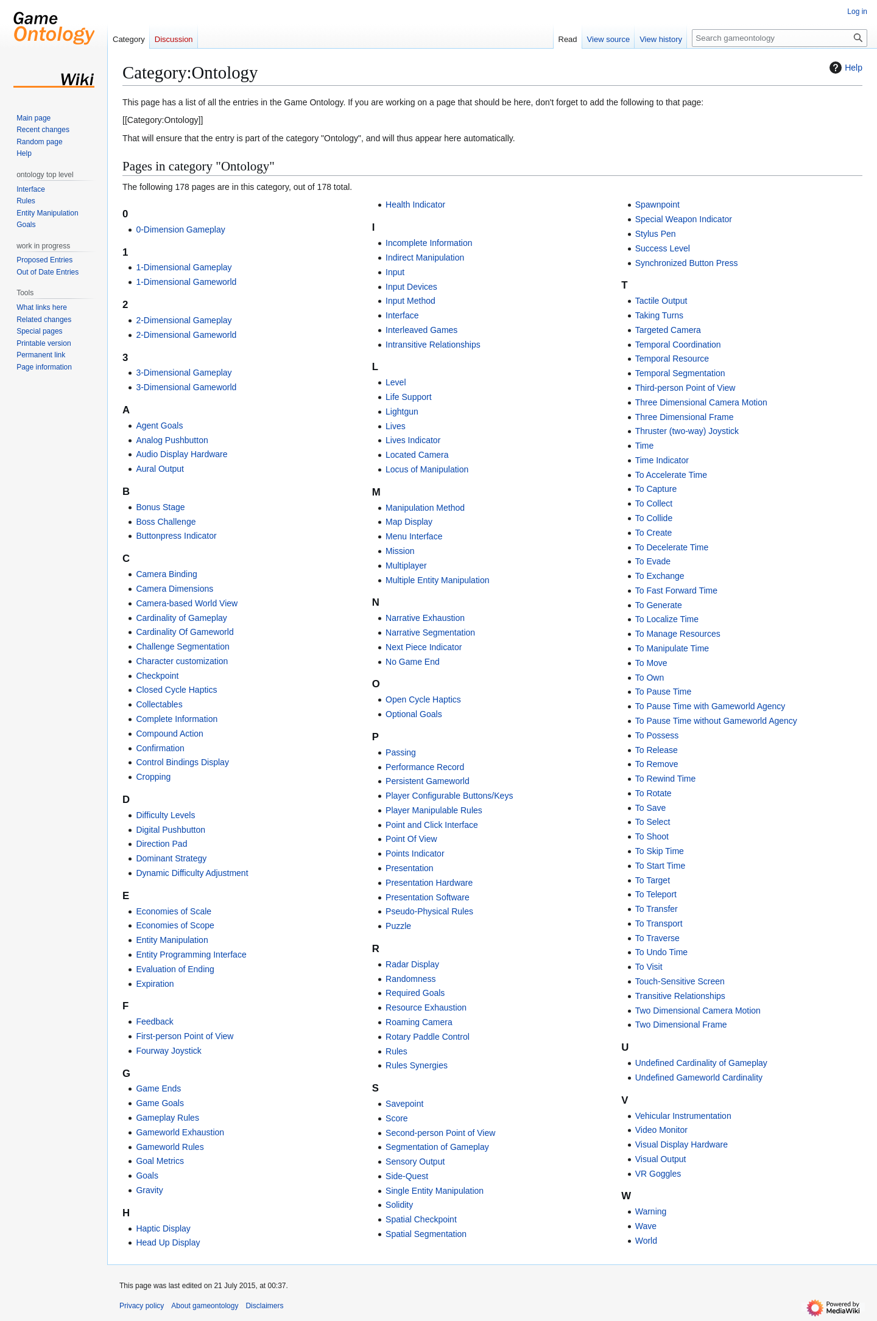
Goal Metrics (160, 1161)
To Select (653, 822)
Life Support (409, 397)
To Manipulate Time (672, 648)
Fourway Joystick (168, 1051)
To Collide (653, 518)
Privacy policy (141, 1306)
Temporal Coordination (678, 344)
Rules (396, 1051)
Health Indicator (415, 204)
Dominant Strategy (171, 858)
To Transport (659, 923)
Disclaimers (264, 1306)
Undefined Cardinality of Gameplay (701, 1063)
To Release (656, 750)
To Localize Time (667, 619)
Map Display (409, 522)
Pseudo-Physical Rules (429, 911)
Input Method (410, 301)
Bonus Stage (160, 507)
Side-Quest (407, 1176)
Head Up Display (168, 1242)
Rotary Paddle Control (428, 1037)
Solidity (399, 1205)
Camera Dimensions (174, 589)
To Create (653, 533)
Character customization (182, 661)
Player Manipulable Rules (434, 810)
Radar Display (412, 964)
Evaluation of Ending (175, 969)
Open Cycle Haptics (423, 699)
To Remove (656, 764)
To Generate (658, 605)
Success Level (662, 248)
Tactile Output (661, 301)
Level (396, 382)
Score (397, 1118)
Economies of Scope (175, 925)
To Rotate (653, 793)
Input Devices (411, 287)
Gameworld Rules (169, 1147)
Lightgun (402, 411)
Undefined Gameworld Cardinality (699, 1077)
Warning (651, 1211)
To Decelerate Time (672, 547)
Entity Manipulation (172, 940)
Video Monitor (661, 1130)
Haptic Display (163, 1228)
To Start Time (660, 866)
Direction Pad (161, 844)
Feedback (154, 1021)
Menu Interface (414, 536)
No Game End (413, 662)
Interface (402, 315)
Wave (646, 1226)
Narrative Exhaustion (425, 618)
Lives (396, 426)
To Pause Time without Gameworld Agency (716, 721)
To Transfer (656, 909)
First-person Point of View (184, 1036)
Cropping (153, 777)
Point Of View (411, 839)
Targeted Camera (668, 330)
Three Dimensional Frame (684, 417)
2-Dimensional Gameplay (183, 320)
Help (844, 67)
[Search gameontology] (779, 38)
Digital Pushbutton (170, 830)
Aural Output (160, 469)
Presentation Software (428, 897)
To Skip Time (659, 851)
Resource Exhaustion (426, 1007)
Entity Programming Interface (191, 954)
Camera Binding (166, 574)
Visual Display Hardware (681, 1144)
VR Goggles (658, 1174)
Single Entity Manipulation (435, 1191)
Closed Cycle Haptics (176, 690)
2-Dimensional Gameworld (186, 335)
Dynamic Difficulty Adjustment (192, 873)
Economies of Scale (173, 911)
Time (644, 445)
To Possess (657, 735)
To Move (651, 663)
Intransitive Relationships (433, 344)
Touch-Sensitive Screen (680, 981)
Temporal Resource (672, 358)
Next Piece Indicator (424, 647)
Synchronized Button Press (686, 263)
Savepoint (404, 1104)
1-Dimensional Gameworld (186, 282)
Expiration (155, 984)
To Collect (653, 503)
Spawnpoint (657, 204)
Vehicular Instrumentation (683, 1116)
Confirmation (160, 748)
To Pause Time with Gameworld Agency (710, 706)
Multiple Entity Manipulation (437, 580)
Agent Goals (159, 425)
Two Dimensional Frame (681, 1024)
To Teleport (656, 894)
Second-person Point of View (440, 1133)
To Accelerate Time (671, 475)
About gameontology (204, 1306)
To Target (652, 880)
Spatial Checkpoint (421, 1219)
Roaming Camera (419, 1022)
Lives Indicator (413, 440)
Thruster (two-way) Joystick (687, 431)
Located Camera (417, 455)
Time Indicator (662, 460)
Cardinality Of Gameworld (184, 632)
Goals (147, 1175)
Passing (401, 752)
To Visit (649, 967)
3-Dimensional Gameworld (186, 387)
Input (395, 272)
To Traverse (657, 938)
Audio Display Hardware (181, 454)
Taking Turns (659, 315)
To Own (649, 677)
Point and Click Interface (432, 825)
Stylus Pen (655, 234)
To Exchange (660, 576)
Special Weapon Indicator (683, 219)
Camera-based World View (187, 603)
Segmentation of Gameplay (437, 1147)
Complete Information (176, 719)
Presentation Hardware (429, 883)
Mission (400, 551)
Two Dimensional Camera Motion (698, 1010)
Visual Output (660, 1159)
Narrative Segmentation (430, 632)
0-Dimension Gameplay (180, 229)
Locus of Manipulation (427, 469)
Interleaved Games (421, 330)
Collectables (159, 704)
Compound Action (169, 733)
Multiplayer (406, 565)
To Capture (656, 489)
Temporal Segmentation (680, 373)
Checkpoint (157, 676)
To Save (650, 808)
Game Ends (158, 1088)
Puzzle (398, 926)
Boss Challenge (165, 522)
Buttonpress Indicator (176, 536)
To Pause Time (663, 691)
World (646, 1241)
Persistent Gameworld (428, 781)
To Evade (653, 561)
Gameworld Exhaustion (180, 1132)
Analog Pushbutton (172, 440)
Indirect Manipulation (425, 257)
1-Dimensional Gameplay (183, 267)
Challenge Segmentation (182, 646)
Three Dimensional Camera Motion (701, 402)
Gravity (149, 1190)
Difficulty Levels (165, 815)
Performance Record (425, 767)
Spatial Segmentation (426, 1234)
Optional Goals (414, 714)
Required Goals (415, 993)
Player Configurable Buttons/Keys (449, 796)
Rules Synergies (417, 1065)
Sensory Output (415, 1161)
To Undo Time (661, 952)
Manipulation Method (425, 508)
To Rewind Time (665, 778)
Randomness (411, 979)
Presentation (410, 868)
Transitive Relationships (680, 996)
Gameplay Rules (167, 1118)
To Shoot (652, 836)
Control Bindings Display (182, 762)
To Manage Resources (677, 634)
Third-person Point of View (685, 388)
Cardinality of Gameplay (181, 618)
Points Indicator (415, 853)
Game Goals (160, 1103)
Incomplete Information (429, 243)
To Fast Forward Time (676, 590)
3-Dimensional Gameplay (183, 372)
